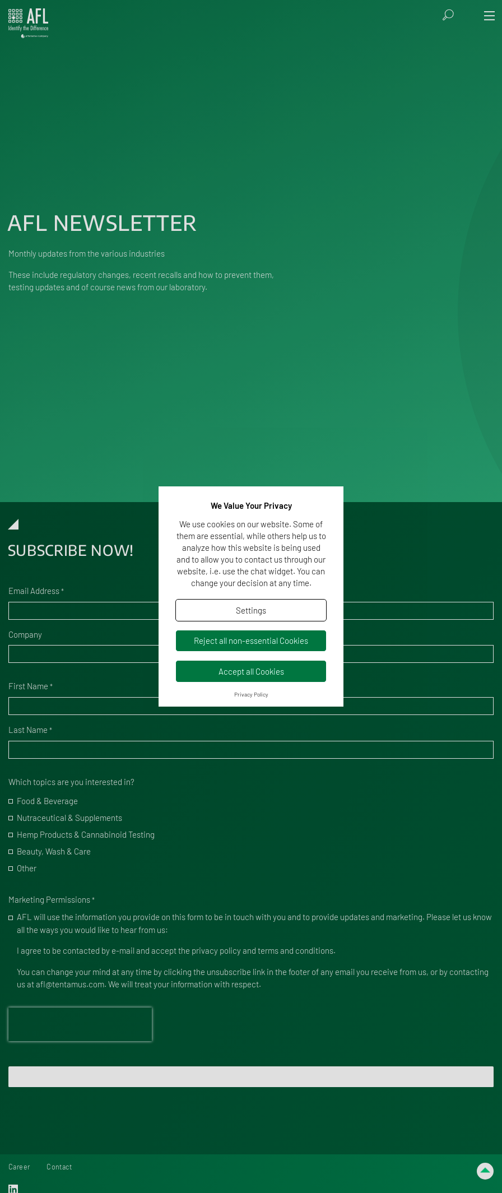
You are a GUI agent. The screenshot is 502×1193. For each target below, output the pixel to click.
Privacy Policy (251, 694)
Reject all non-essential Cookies (251, 640)
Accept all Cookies (251, 671)
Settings (251, 610)
